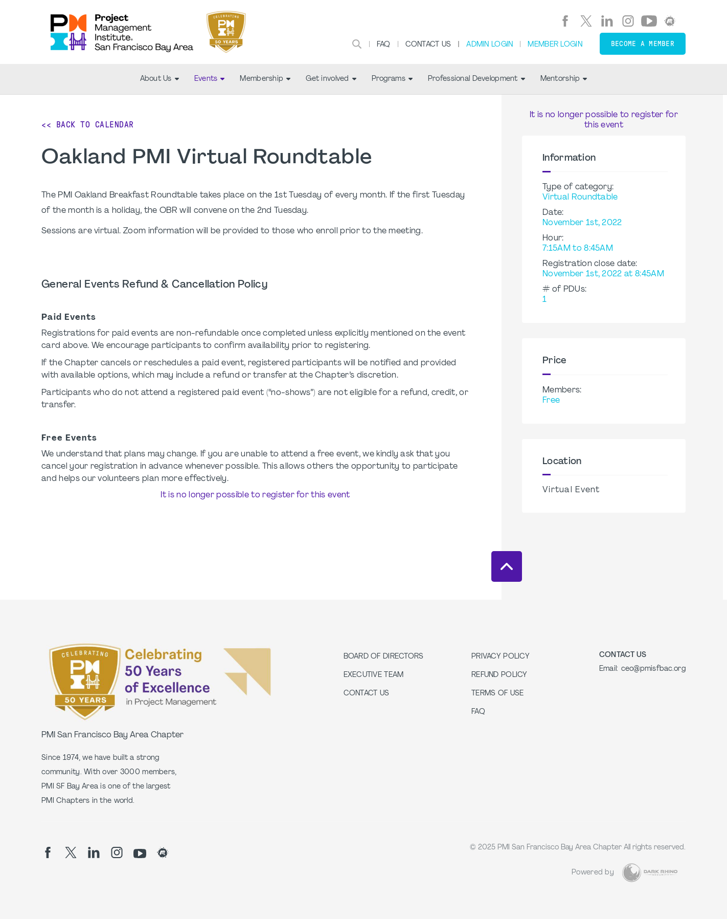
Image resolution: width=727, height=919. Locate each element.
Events (209, 79)
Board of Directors (384, 657)
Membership (265, 79)
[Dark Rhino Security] (650, 872)
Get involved (331, 79)
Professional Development (476, 79)
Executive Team (374, 675)
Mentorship (563, 79)
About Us (159, 79)
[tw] (586, 21)
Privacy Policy (500, 657)
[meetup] (670, 21)
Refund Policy (499, 675)
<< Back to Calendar (87, 124)
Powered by (593, 873)
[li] (607, 21)
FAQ (384, 45)
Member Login (555, 45)
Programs (392, 79)
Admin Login (489, 45)
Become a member (642, 44)
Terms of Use (497, 693)
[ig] (628, 21)
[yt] (649, 21)
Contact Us (428, 45)
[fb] (565, 21)
